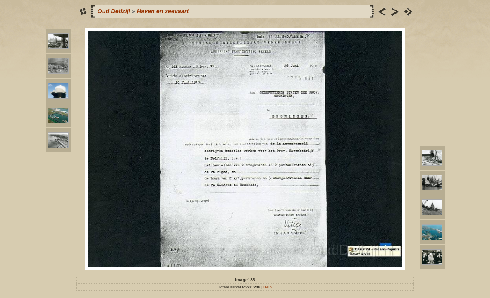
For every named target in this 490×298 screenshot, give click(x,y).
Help (267, 287)
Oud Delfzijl (114, 11)
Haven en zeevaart (163, 11)
